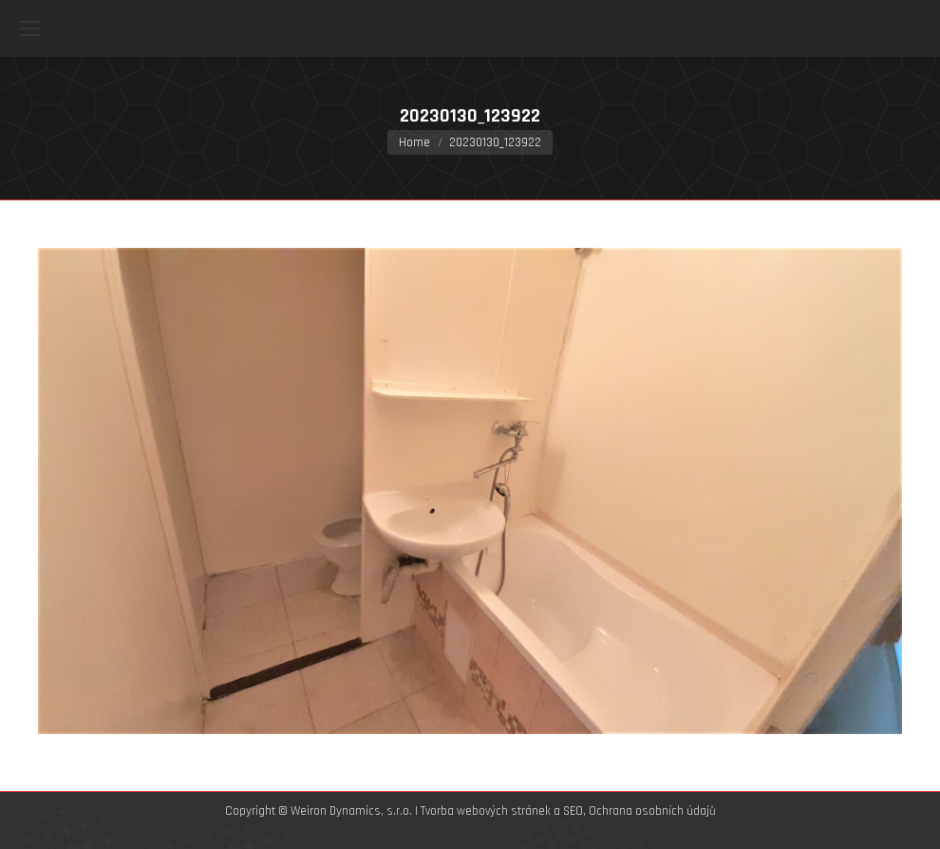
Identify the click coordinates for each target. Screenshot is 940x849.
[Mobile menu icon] (30, 28)
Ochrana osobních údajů (652, 811)
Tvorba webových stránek (486, 811)
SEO (573, 811)
